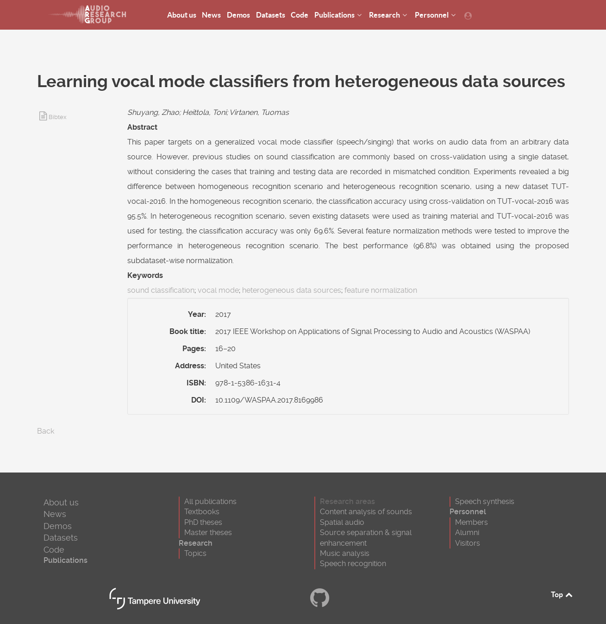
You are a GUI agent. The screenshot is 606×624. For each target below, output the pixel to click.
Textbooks (201, 511)
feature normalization (380, 290)
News (55, 514)
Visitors (467, 543)
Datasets (61, 537)
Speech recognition (353, 563)
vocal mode (218, 290)
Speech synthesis (484, 501)
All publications (210, 501)
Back (45, 431)
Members (471, 522)
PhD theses (203, 522)
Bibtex (58, 116)
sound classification (160, 290)
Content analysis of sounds (366, 511)
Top (562, 594)
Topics (195, 553)
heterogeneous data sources (291, 290)
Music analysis (344, 553)
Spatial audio (342, 522)
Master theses (208, 532)
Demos (58, 526)
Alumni (467, 532)
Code (54, 550)
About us (61, 502)
